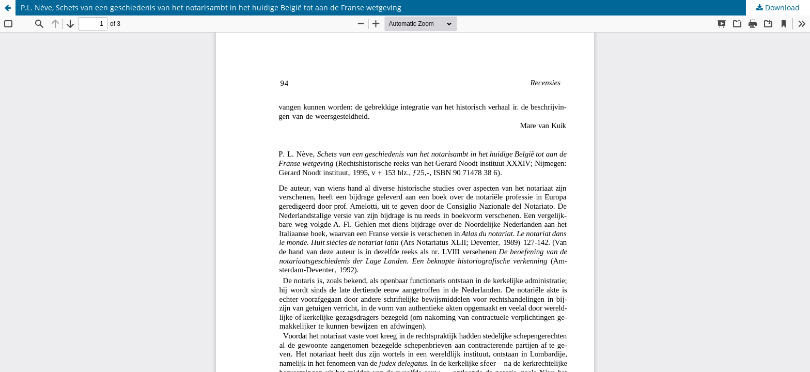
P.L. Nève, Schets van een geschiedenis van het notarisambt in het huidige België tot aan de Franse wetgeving (211, 7)
